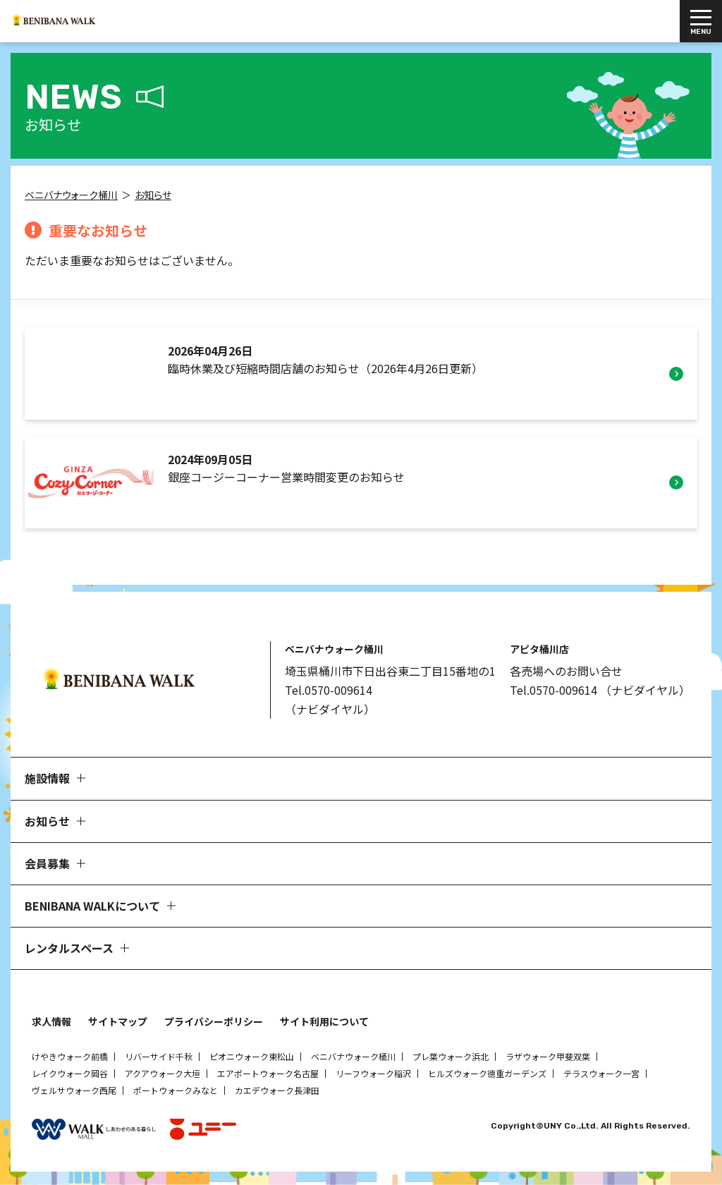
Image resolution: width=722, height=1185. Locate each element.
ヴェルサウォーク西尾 (74, 1093)
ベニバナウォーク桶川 (353, 1059)
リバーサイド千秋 (158, 1059)
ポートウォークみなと (175, 1093)
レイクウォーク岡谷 (70, 1076)
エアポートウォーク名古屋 (268, 1076)
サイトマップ (117, 1024)
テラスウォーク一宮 (601, 1076)
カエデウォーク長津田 (277, 1093)
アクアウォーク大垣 (162, 1076)
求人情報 (51, 1024)
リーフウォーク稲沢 (373, 1076)
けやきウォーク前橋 (70, 1059)
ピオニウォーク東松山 (251, 1059)
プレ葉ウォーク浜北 (450, 1059)
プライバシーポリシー (213, 1024)
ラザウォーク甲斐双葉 (548, 1059)
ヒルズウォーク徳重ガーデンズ (487, 1076)
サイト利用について (324, 1024)
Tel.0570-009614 (328, 692)
